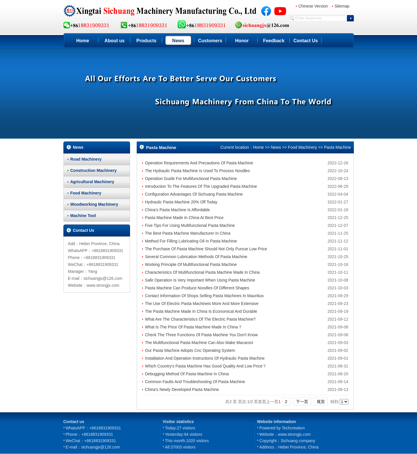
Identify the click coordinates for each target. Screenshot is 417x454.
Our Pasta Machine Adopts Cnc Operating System (190, 350)
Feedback (274, 40)
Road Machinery (86, 159)
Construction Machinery (93, 170)
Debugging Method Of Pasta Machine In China (187, 374)
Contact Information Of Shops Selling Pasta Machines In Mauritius (204, 295)
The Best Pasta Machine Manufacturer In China (188, 233)
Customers (210, 40)
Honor (242, 40)
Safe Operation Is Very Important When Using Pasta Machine (200, 280)
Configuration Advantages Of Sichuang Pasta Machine (194, 194)
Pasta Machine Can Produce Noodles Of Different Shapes (197, 288)
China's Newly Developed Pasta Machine (182, 389)
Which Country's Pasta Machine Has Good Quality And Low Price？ (206, 366)
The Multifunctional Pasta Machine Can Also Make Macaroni (199, 342)
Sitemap (341, 6)
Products (146, 40)
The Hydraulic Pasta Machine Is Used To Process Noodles (197, 170)
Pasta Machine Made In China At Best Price (184, 217)
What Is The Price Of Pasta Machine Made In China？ (193, 327)
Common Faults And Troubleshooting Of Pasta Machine (195, 381)
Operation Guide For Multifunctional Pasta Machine (191, 178)
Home (82, 40)
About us (115, 40)
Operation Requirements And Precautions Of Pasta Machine (199, 163)
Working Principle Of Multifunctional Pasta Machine (191, 264)
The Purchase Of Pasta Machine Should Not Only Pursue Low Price (206, 249)
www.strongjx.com (294, 434)
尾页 (321, 401)
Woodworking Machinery (94, 204)
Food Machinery (85, 193)
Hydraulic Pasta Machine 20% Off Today (181, 202)
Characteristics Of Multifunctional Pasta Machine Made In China (202, 272)
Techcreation (293, 428)
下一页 (302, 401)
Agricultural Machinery (92, 181)
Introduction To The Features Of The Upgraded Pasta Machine (201, 186)
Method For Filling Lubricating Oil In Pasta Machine (191, 241)
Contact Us (305, 40)
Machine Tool (83, 215)
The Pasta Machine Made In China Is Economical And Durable (201, 311)
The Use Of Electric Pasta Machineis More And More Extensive (202, 303)
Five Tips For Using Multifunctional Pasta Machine (190, 225)
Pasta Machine (337, 147)
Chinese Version (313, 6)
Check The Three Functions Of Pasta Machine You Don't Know (201, 334)
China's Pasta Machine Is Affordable (177, 209)
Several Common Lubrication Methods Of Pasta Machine (196, 256)
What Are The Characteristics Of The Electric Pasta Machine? (200, 319)
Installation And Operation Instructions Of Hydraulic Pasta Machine (205, 358)
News (178, 40)
